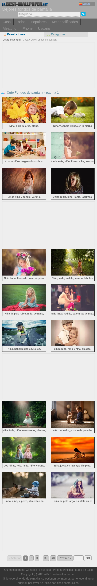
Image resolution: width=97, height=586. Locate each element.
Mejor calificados (65, 22)
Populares (38, 22)
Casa (7, 22)
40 (53, 558)
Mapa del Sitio (84, 569)
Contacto (31, 569)
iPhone (27, 28)
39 (46, 558)
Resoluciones (14, 34)
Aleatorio (9, 28)
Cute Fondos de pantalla (43, 39)
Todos (20, 22)
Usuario (44, 28)
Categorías (56, 34)
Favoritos (45, 569)
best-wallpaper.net (63, 574)
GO (88, 558)
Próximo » (65, 558)
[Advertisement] (48, 68)
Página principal (63, 569)
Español (85, 3)
